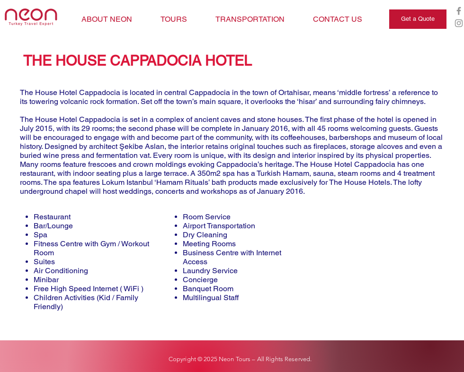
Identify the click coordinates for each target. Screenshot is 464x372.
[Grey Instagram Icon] (459, 23)
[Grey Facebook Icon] (459, 11)
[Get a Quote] (417, 19)
